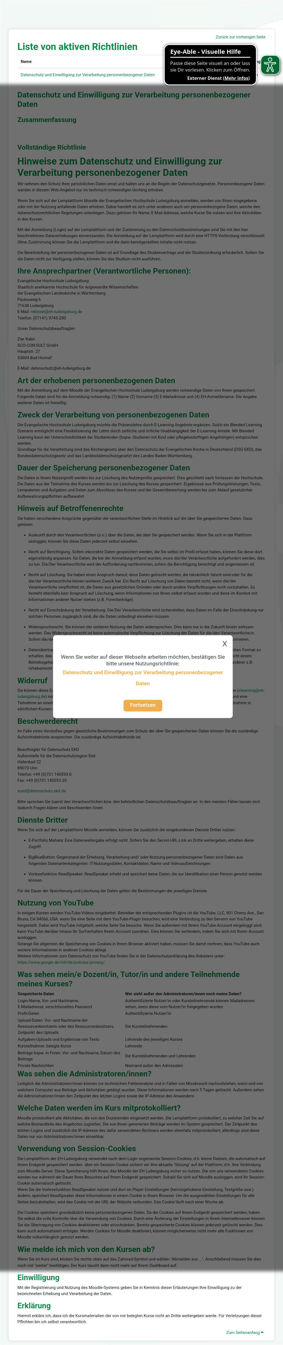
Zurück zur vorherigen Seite (241, 37)
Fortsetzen (143, 705)
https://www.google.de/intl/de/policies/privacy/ (61, 962)
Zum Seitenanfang (244, 1332)
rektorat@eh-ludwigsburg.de (56, 311)
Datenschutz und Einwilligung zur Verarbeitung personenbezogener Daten (88, 74)
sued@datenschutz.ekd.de (41, 790)
